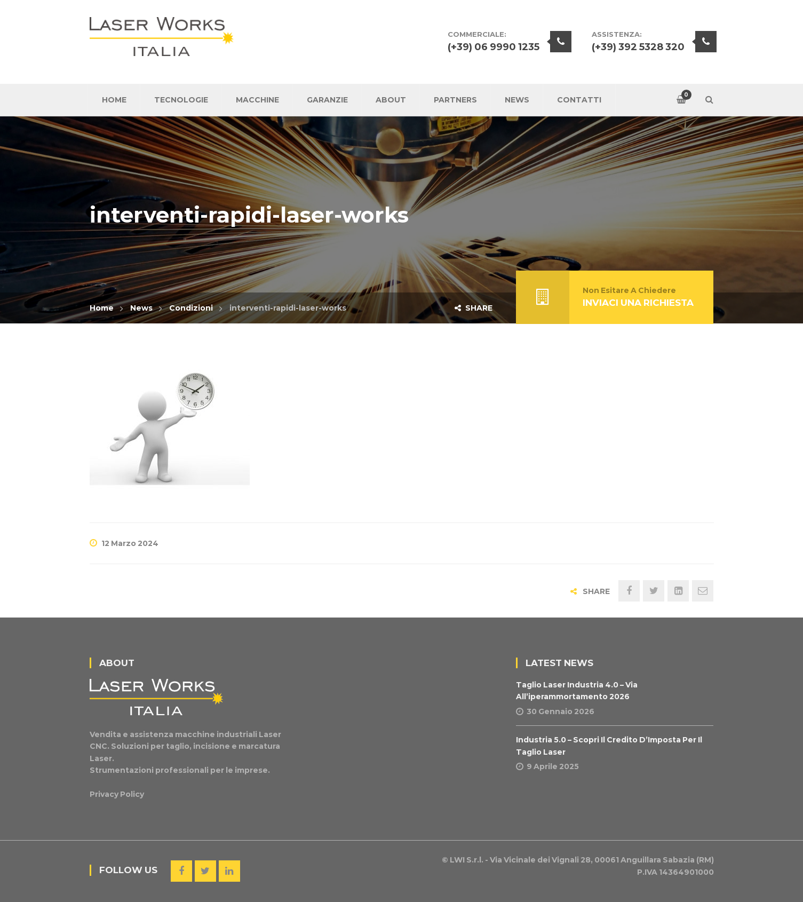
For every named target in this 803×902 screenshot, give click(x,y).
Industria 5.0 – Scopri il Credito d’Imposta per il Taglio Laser (609, 745)
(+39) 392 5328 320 (638, 47)
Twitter (205, 871)
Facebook (181, 871)
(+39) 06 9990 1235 (493, 47)
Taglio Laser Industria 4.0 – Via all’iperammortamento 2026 (577, 690)
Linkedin (229, 871)
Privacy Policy (117, 794)
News (141, 308)
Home (102, 308)
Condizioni (191, 308)
